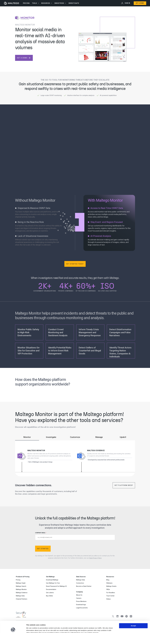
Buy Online (49, 596)
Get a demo (50, 593)
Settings (103, 629)
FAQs (108, 589)
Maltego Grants (111, 586)
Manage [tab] (99, 437)
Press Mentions (81, 601)
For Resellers (110, 593)
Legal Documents (82, 608)
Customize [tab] (75, 437)
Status (108, 599)
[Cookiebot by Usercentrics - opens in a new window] (13, 629)
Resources (45, 3)
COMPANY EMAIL (75, 536)
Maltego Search (21, 586)
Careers (78, 598)
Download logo (81, 604)
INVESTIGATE (73, 3)
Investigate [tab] (51, 437)
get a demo (24, 58)
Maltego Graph (20, 583)
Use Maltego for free (53, 583)
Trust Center (110, 596)
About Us (79, 595)
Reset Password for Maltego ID (56, 586)
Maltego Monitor (36, 450)
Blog (107, 580)
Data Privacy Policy (95, 558)
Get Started (42, 549)
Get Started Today (75, 264)
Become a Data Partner (83, 586)
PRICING (26, 3)
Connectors (80, 583)
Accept (133, 614)
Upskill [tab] (123, 437)
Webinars (109, 583)
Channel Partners (21, 599)
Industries (59, 3)
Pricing (18, 580)
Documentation (51, 589)
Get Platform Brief (124, 485)
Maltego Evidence (96, 450)
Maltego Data (20, 596)
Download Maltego (52, 580)
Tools (34, 3)
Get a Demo (140, 3)
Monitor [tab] (27, 437)
